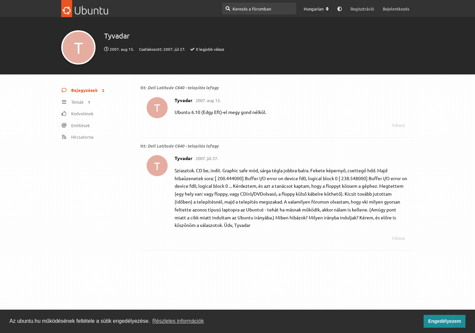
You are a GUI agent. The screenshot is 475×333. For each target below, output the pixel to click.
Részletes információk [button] (178, 321)
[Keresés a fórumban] (259, 8)
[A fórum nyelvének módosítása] (316, 9)
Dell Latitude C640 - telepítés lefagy (183, 87)
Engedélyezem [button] (444, 321)
